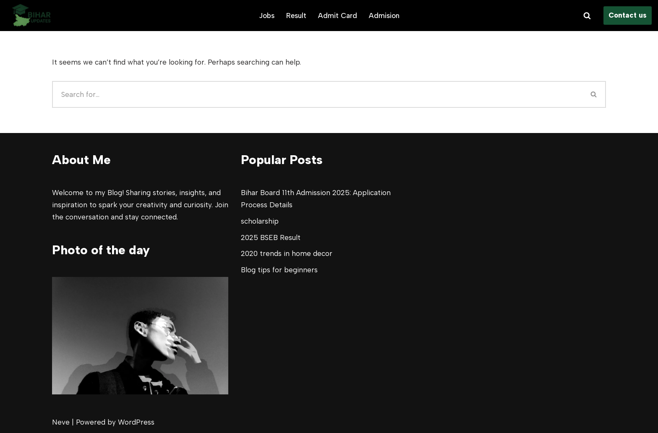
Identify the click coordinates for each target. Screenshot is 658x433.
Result (296, 15)
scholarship (260, 221)
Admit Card (337, 15)
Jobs (266, 15)
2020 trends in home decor (286, 253)
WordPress (136, 422)
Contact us (627, 15)
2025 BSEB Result (270, 237)
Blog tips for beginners (279, 270)
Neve (61, 422)
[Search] (587, 15)
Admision (384, 15)
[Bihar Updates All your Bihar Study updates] (31, 15)
